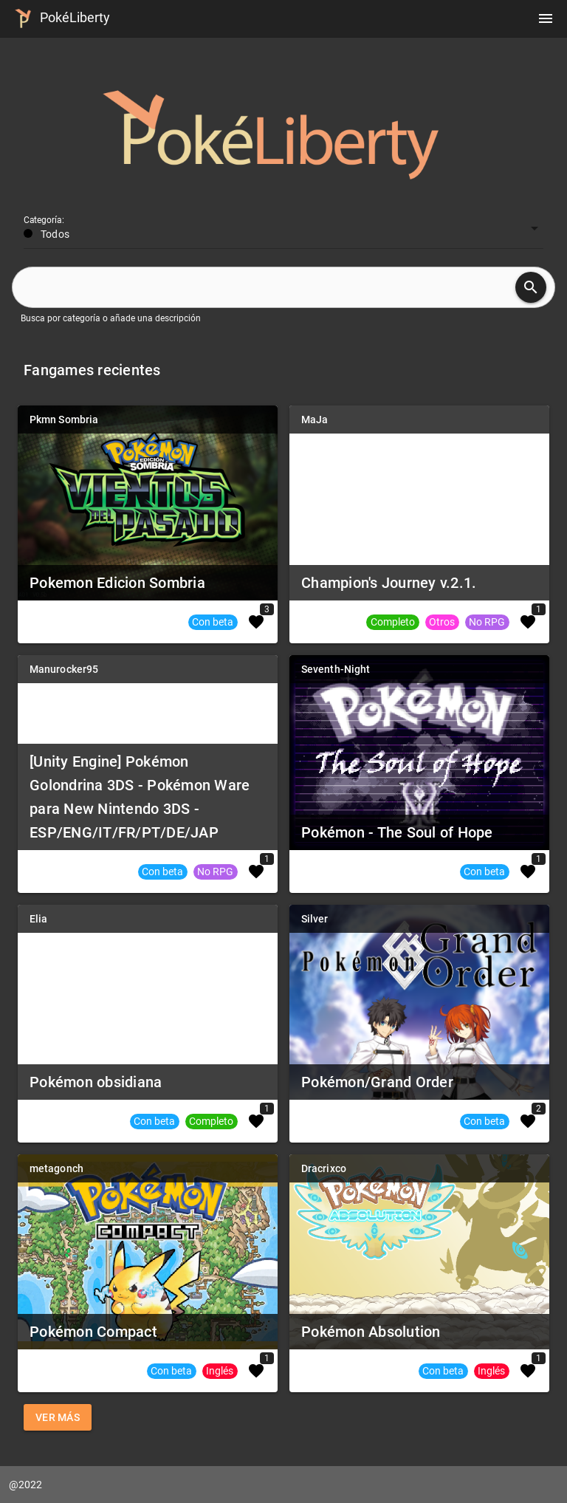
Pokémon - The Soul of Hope (397, 832)
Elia (38, 919)
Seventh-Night (335, 669)
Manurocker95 (64, 669)
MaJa (314, 419)
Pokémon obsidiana (96, 1082)
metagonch (56, 1168)
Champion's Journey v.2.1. (388, 583)
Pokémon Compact (93, 1332)
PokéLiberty (59, 18)
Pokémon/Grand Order (377, 1082)
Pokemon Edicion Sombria (117, 583)
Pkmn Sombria (64, 419)
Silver (315, 919)
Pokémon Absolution (371, 1332)
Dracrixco (323, 1168)
